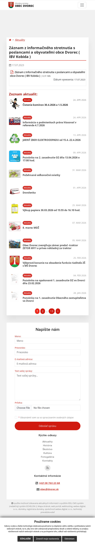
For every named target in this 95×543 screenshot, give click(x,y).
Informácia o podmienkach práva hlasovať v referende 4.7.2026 (49, 124)
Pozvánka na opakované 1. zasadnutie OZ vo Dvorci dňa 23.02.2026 (54, 282)
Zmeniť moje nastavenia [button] (47, 539)
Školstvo (47, 449)
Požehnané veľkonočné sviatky (41, 175)
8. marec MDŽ (31, 227)
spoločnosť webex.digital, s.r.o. (58, 509)
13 (51, 311)
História (47, 445)
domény (22, 509)
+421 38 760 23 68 (49, 483)
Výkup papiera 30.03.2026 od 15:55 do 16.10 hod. (51, 210)
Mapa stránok (44, 506)
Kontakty (47, 461)
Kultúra (47, 453)
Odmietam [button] (69, 539)
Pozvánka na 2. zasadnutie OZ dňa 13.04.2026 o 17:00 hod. (51, 159)
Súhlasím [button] (25, 539)
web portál (56, 506)
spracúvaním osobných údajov (58, 417)
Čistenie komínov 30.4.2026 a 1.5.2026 (45, 105)
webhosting (67, 506)
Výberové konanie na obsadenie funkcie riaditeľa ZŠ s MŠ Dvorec (54, 264)
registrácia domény (35, 509)
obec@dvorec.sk (49, 489)
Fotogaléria (47, 457)
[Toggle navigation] (82, 5)
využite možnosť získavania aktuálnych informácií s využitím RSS (41, 503)
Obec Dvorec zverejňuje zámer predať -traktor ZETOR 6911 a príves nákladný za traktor (50, 247)
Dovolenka (29, 192)
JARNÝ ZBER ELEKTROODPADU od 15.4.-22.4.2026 (52, 140)
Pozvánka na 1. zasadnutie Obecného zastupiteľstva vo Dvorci (54, 299)
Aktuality (20, 40)
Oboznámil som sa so (46, 417)
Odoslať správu (47, 426)
